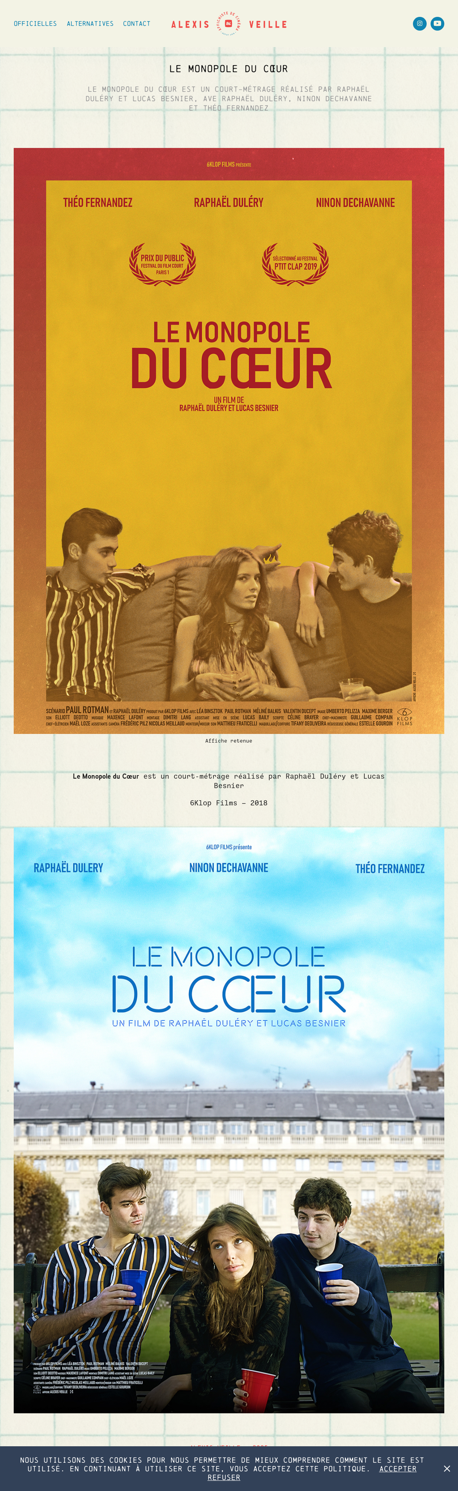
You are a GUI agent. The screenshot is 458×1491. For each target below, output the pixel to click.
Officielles (35, 23)
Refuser (224, 1477)
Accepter (398, 1468)
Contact (136, 23)
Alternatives (90, 23)
